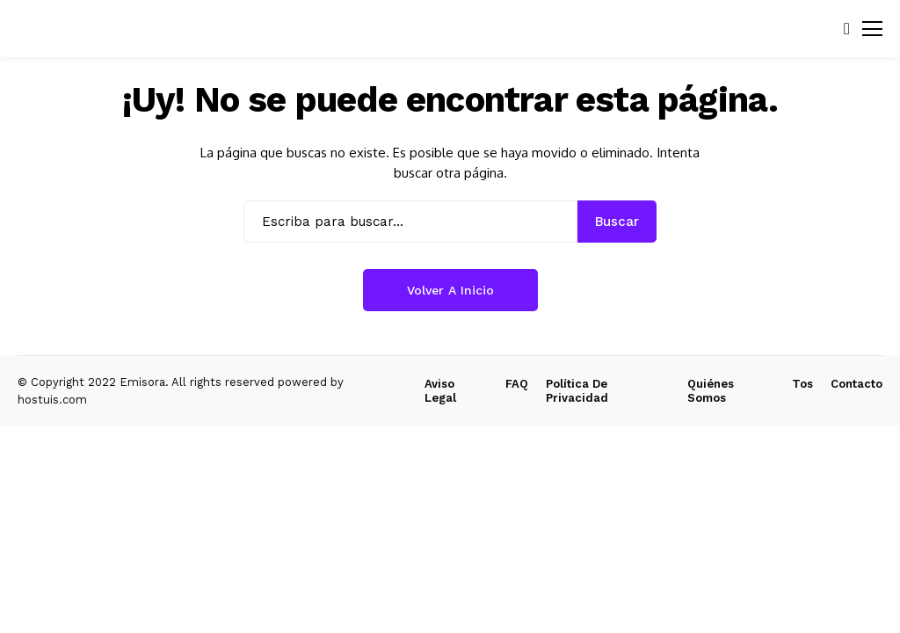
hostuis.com (52, 399)
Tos (802, 383)
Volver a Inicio (450, 290)
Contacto (856, 383)
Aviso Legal (440, 390)
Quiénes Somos (710, 390)
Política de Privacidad (577, 390)
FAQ (516, 383)
